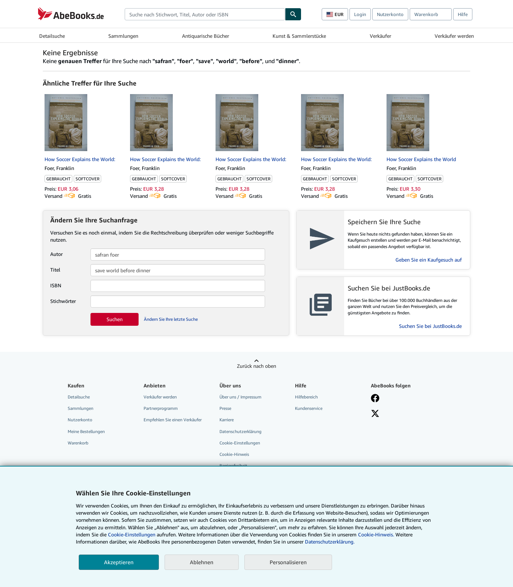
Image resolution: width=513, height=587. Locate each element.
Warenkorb (78, 443)
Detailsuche (52, 36)
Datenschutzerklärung (240, 431)
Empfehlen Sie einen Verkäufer (173, 419)
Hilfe (463, 14)
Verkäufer (380, 36)
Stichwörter (63, 301)
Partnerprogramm (161, 408)
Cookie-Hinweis (234, 454)
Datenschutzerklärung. (329, 542)
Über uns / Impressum (240, 397)
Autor (56, 254)
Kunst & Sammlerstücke (299, 36)
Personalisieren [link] (288, 562)
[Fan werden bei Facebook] (375, 399)
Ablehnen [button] (201, 562)
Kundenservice (308, 408)
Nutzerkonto (390, 14)
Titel (55, 270)
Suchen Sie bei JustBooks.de (430, 326)
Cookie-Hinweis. (376, 534)
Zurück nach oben (256, 366)
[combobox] (205, 14)
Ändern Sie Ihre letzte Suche (171, 319)
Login (360, 14)
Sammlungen (123, 36)
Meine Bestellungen (86, 431)
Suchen (115, 319)
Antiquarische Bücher (205, 36)
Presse (225, 408)
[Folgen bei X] (375, 414)
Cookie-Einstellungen (131, 534)
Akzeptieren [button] (119, 562)
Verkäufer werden (454, 36)
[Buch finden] (293, 14)
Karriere (226, 419)
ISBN (55, 285)
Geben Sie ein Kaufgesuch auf (428, 260)
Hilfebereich (306, 397)
